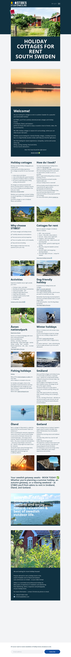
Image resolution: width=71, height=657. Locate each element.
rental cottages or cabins (24, 377)
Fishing (13, 374)
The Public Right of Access (43, 305)
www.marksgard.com (23, 391)
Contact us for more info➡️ (18, 302)
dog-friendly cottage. (45, 290)
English (54, 3)
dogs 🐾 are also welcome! (44, 289)
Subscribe (52, 652)
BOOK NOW (34, 153)
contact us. (55, 197)
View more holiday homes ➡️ (44, 258)
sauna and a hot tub (48, 338)
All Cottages (46, 167)
